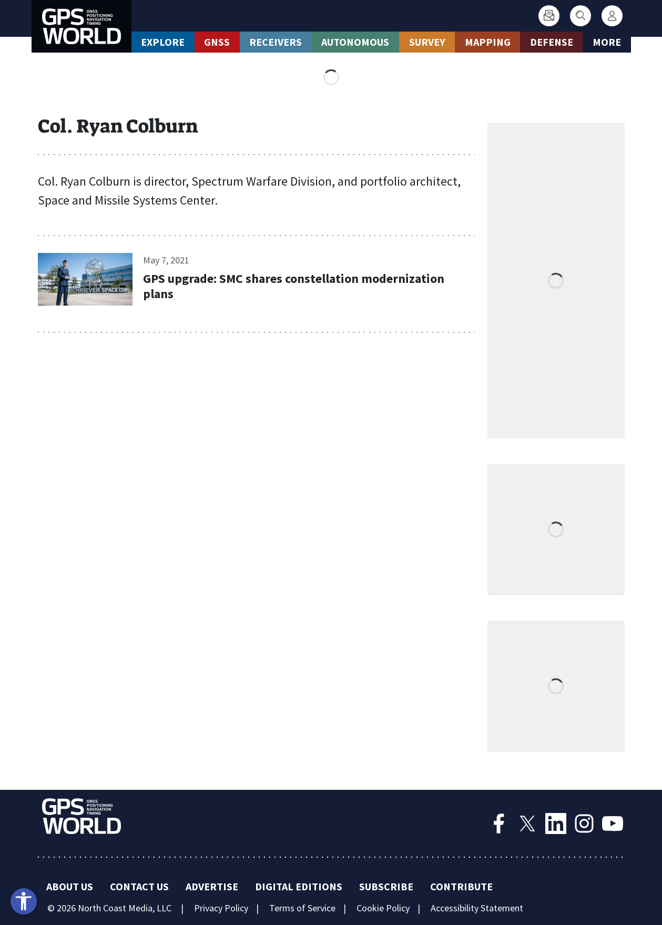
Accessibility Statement (477, 908)
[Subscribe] (548, 15)
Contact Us (139, 886)
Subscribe (386, 886)
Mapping (488, 41)
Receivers (275, 41)
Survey (427, 41)
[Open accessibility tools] (24, 901)
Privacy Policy (221, 908)
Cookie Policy (383, 908)
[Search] (580, 15)
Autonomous (355, 41)
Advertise (212, 886)
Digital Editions (298, 886)
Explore (163, 41)
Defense (551, 41)
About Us (69, 886)
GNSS (217, 41)
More (607, 41)
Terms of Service (302, 908)
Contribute (461, 886)
